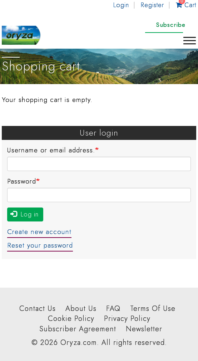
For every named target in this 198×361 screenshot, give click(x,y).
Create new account (39, 231)
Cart (186, 5)
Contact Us (37, 309)
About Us (80, 309)
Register (152, 5)
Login (121, 5)
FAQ (113, 309)
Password (21, 181)
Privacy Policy (127, 319)
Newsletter (144, 329)
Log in (24, 214)
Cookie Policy (71, 319)
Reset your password (40, 245)
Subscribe (170, 24)
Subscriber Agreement (77, 329)
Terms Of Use (152, 309)
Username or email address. (51, 150)
